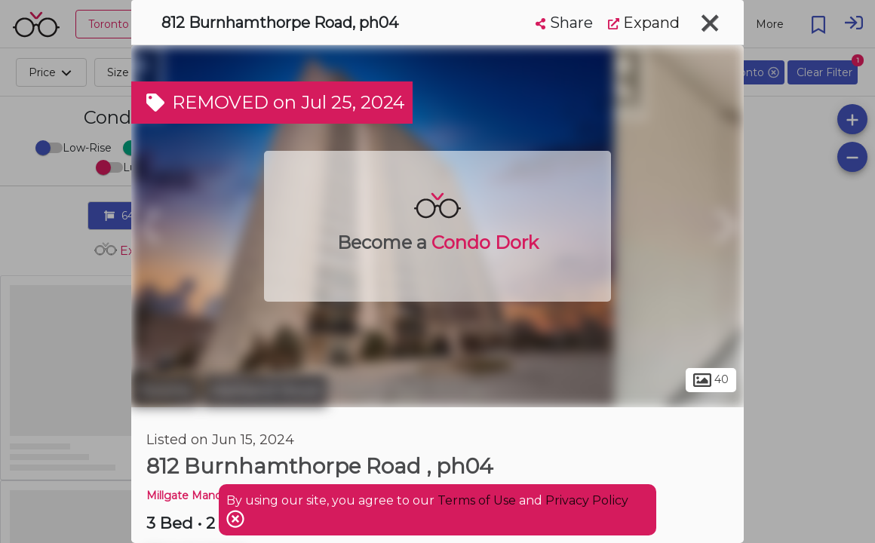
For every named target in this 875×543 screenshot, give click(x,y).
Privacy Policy (586, 500)
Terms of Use (477, 500)
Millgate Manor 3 (190, 495)
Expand (644, 23)
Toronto (165, 390)
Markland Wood (264, 390)
